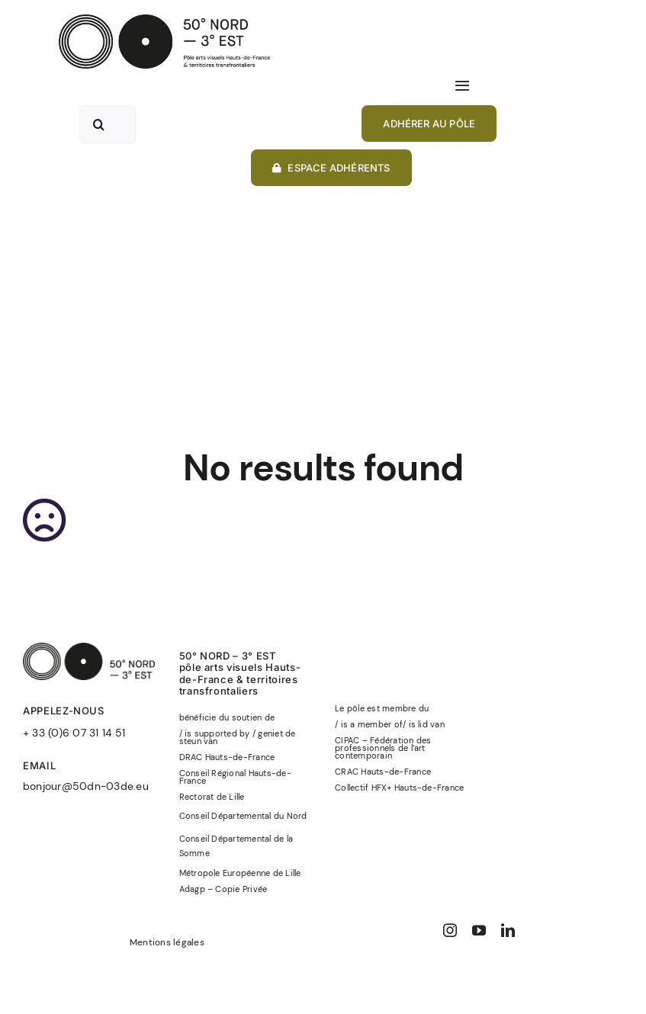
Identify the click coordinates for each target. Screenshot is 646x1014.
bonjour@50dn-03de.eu (86, 786)
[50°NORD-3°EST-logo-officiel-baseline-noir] (164, 20)
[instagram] (450, 930)
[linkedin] (508, 930)
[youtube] (479, 930)
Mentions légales (167, 942)
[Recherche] (98, 124)
